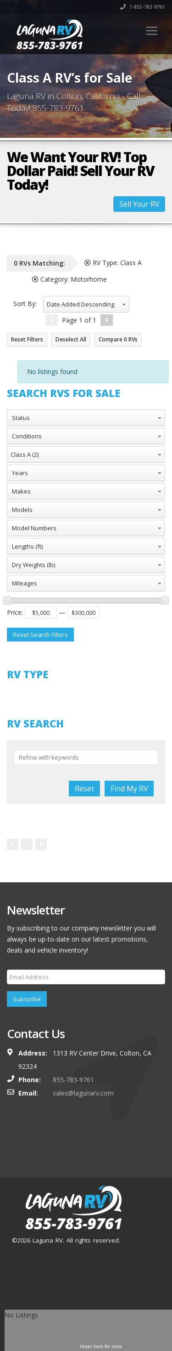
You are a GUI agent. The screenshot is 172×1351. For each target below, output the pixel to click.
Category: (69, 279)
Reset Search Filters (40, 634)
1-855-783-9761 (142, 7)
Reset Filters (27, 339)
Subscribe (27, 999)
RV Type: (113, 262)
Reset (84, 788)
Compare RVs (118, 339)
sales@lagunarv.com (83, 1093)
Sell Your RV (139, 204)
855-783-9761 (73, 1079)
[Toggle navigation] (152, 31)
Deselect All (70, 339)
